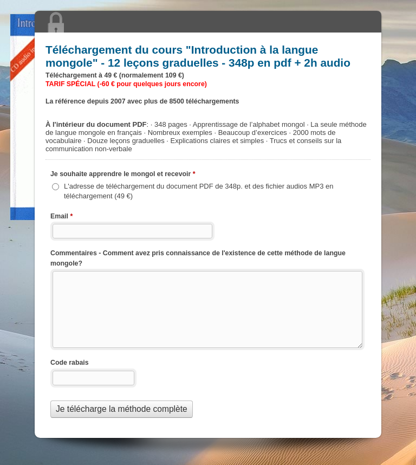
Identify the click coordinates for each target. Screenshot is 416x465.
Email (61, 217)
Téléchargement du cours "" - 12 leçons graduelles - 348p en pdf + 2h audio (208, 22)
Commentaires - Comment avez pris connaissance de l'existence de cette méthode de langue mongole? (198, 258)
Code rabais (69, 362)
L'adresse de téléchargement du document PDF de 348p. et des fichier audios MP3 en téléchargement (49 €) (199, 191)
